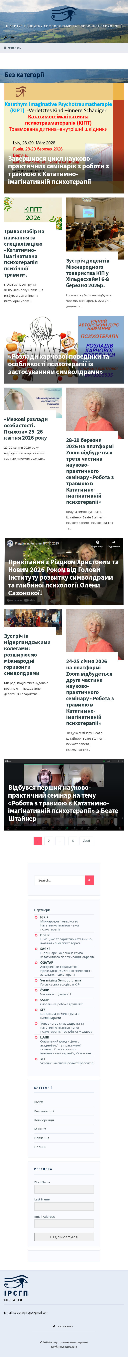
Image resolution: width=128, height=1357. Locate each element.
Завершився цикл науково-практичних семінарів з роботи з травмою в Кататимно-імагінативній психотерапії (58, 170)
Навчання (41, 1138)
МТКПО (40, 1129)
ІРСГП (38, 1102)
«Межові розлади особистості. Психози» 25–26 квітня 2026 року (26, 428)
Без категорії (44, 1111)
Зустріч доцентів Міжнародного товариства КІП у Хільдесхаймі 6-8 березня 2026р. (88, 273)
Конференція (44, 1120)
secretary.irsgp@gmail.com (30, 1312)
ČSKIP (44, 990)
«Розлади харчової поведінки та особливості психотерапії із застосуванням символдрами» (58, 364)
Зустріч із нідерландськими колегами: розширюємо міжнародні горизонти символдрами (27, 654)
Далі (86, 841)
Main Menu (12, 47)
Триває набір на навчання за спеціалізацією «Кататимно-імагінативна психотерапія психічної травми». (24, 253)
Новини (40, 1147)
